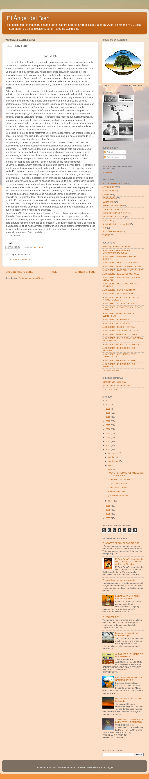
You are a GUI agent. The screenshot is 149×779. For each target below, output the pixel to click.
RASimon (80, 767)
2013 (108, 441)
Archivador (107, 172)
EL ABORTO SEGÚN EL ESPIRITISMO (120, 543)
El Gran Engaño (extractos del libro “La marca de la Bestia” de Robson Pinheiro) (129, 561)
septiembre (113, 461)
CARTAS (106, 194)
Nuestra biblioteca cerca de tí (116, 224)
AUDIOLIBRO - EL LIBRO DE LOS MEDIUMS (129, 655)
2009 (108, 510)
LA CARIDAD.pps (110, 370)
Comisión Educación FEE (114, 382)
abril (110, 469)
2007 (108, 518)
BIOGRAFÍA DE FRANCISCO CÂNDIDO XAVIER (129, 678)
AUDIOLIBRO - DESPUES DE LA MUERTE (122, 263)
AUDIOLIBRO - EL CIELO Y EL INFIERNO (122, 344)
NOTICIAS (107, 220)
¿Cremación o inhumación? (120, 479)
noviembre (113, 453)
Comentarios (111, 157)
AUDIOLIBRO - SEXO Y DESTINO (118, 290)
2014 (108, 437)
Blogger (109, 767)
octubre (112, 457)
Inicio (54, 271)
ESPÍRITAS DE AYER (112, 205)
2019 (108, 417)
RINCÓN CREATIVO (112, 231)
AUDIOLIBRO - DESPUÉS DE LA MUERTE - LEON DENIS (129, 720)
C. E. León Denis (110, 389)
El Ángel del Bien (28, 18)
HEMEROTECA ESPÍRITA (114, 213)
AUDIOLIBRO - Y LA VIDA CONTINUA (120, 331)
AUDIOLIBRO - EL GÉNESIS (116, 319)
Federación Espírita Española (116, 385)
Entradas (109, 152)
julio (110, 465)
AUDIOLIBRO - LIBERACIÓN (116, 323)
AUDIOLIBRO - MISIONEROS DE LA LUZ (122, 293)
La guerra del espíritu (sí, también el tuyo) (126, 634)
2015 (108, 433)
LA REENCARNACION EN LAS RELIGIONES (127, 597)
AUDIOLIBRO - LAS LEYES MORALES (120, 274)
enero (111, 501)
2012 (108, 445)
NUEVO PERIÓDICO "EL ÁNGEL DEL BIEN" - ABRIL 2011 (126, 474)
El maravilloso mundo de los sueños (119, 580)
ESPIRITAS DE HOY (112, 209)
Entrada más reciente (19, 271)
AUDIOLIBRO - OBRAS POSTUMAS (119, 334)
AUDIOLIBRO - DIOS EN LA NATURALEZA (122, 270)
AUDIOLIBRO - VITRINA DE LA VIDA (119, 303)
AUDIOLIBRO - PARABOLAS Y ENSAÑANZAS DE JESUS (117, 251)
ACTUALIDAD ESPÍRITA (114, 183)
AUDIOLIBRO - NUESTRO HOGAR (119, 360)
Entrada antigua (85, 271)
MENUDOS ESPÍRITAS (113, 217)
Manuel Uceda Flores (118, 487)
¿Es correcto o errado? (118, 496)
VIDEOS (106, 235)
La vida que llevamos (117, 483)
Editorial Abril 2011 (116, 491)
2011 (108, 449)
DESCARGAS (109, 198)
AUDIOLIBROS (109, 191)
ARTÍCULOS (108, 187)
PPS (104, 228)
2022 (108, 405)
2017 (108, 425)
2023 (108, 401)
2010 (108, 506)
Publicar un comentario (20, 259)
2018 (108, 421)
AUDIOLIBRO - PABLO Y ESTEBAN (119, 327)
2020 (108, 413)
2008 (108, 514)
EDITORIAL (38, 247)
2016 (108, 429)
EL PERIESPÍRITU (111, 617)
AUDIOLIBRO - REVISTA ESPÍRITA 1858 (121, 266)
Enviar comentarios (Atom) (31, 278)
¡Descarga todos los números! (116, 247)
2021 (108, 409)
